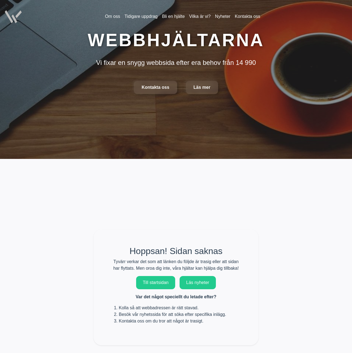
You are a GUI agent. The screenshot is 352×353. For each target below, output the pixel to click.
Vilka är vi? (200, 16)
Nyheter (222, 16)
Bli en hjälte (173, 16)
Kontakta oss (155, 87)
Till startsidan (156, 282)
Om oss (112, 16)
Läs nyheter (197, 282)
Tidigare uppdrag (141, 16)
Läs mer (202, 87)
